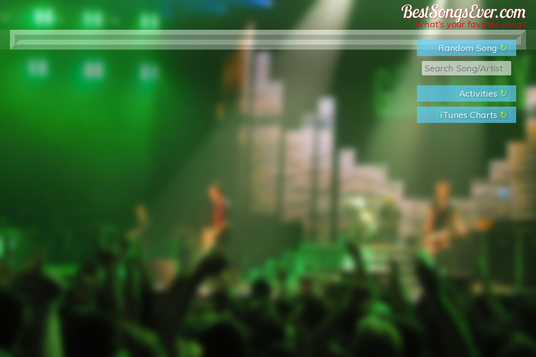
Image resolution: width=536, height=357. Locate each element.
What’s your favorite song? (470, 24)
